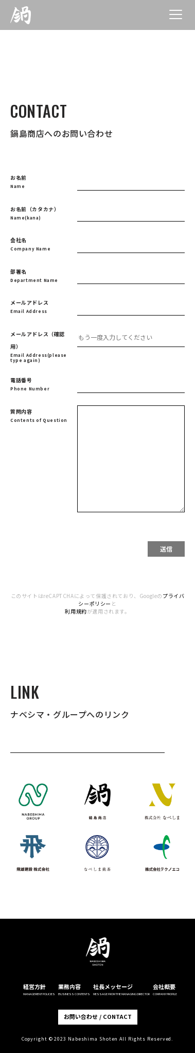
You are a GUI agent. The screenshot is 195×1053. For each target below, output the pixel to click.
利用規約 (75, 611)
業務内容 (74, 989)
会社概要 (165, 989)
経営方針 (39, 989)
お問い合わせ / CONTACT (98, 1016)
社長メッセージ (121, 989)
